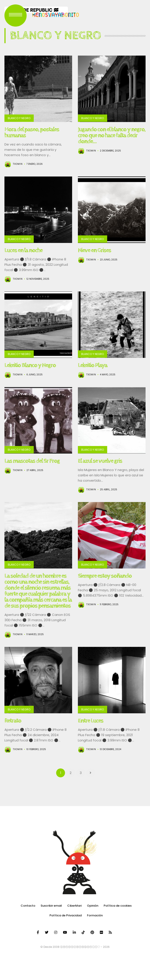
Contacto (28, 906)
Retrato (12, 720)
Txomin (18, 164)
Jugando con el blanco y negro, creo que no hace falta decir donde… (111, 135)
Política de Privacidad (65, 915)
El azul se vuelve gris (100, 460)
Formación (95, 915)
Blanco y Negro (19, 118)
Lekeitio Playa (92, 365)
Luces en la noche (23, 250)
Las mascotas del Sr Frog (32, 460)
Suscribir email (51, 906)
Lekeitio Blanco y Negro (30, 365)
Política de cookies (118, 906)
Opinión (92, 906)
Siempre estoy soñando (105, 575)
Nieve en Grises (94, 250)
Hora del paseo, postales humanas (31, 132)
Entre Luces (90, 720)
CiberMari (74, 906)
